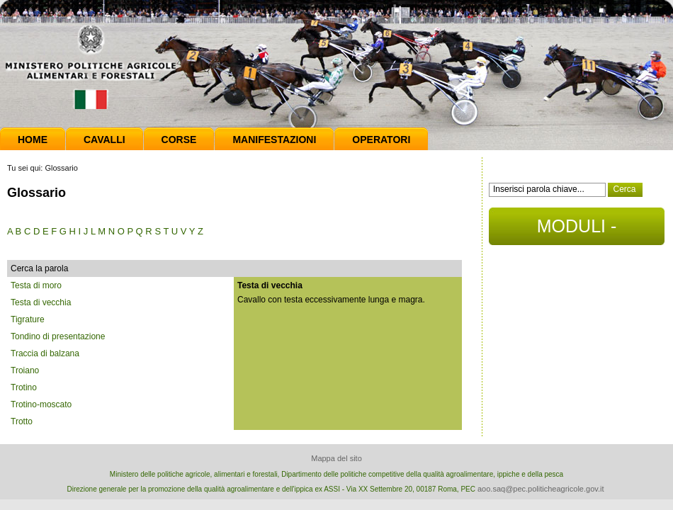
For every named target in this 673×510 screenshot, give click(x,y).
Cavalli (104, 139)
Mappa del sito (336, 458)
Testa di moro (36, 285)
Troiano (25, 370)
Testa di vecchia (41, 302)
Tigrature (28, 319)
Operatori (381, 139)
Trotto (22, 421)
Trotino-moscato (41, 404)
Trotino (24, 387)
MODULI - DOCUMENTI (576, 230)
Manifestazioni (274, 139)
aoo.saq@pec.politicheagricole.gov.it (540, 488)
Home (32, 139)
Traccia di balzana (45, 353)
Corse (179, 139)
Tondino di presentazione (58, 336)
